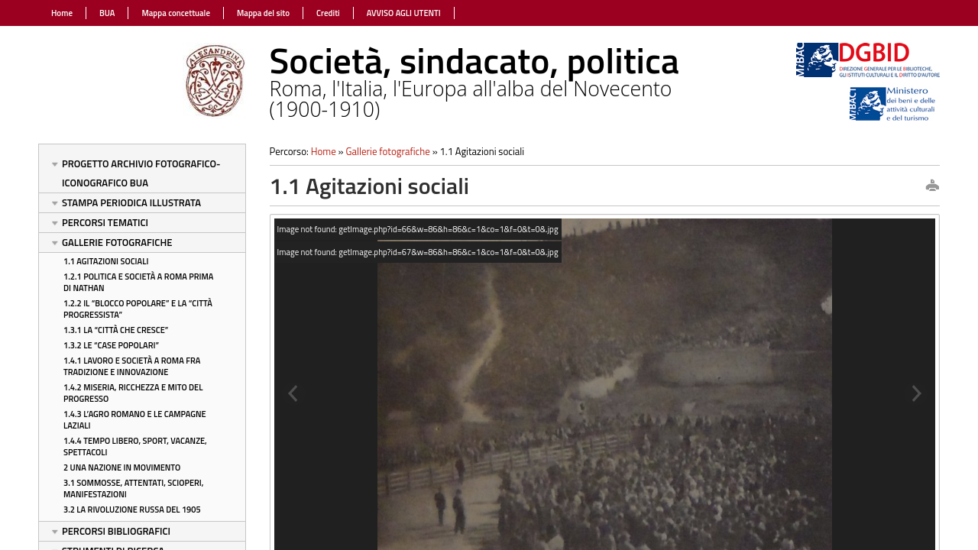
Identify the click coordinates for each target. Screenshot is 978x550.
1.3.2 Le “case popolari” (111, 345)
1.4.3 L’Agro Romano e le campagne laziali (134, 420)
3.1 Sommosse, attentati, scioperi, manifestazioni (133, 488)
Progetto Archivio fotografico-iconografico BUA (141, 173)
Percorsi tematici (105, 222)
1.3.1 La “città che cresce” (115, 330)
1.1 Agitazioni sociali (105, 261)
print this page (932, 186)
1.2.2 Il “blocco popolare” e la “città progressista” (137, 309)
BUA (107, 13)
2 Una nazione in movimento (121, 467)
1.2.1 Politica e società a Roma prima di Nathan (138, 282)
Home (62, 13)
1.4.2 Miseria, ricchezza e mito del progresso (132, 393)
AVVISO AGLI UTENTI (404, 13)
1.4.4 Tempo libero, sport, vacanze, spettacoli (135, 446)
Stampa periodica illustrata (131, 202)
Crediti (328, 13)
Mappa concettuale (175, 13)
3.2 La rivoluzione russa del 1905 (132, 509)
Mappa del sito (263, 13)
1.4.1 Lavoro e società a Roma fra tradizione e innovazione (131, 366)
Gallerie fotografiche (117, 242)
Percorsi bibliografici (116, 531)
